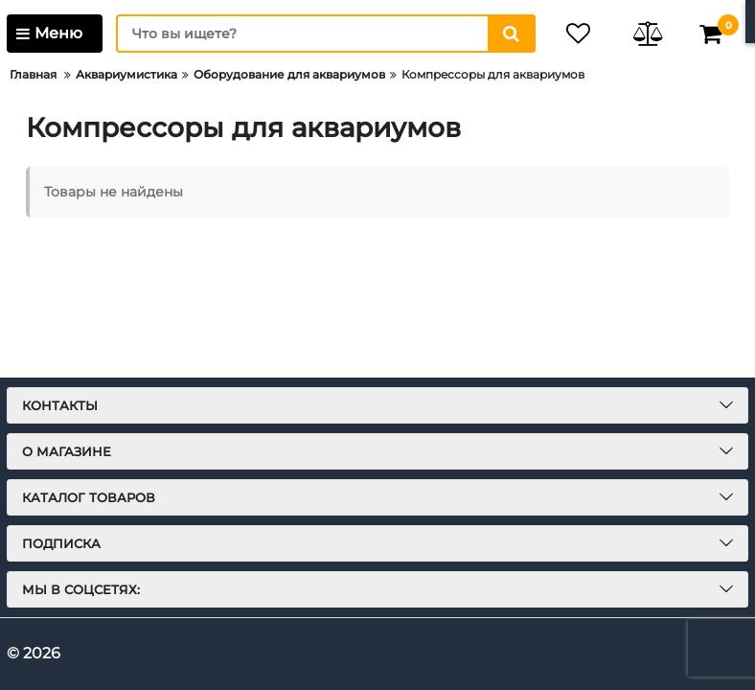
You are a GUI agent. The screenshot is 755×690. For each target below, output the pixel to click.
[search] (325, 33)
